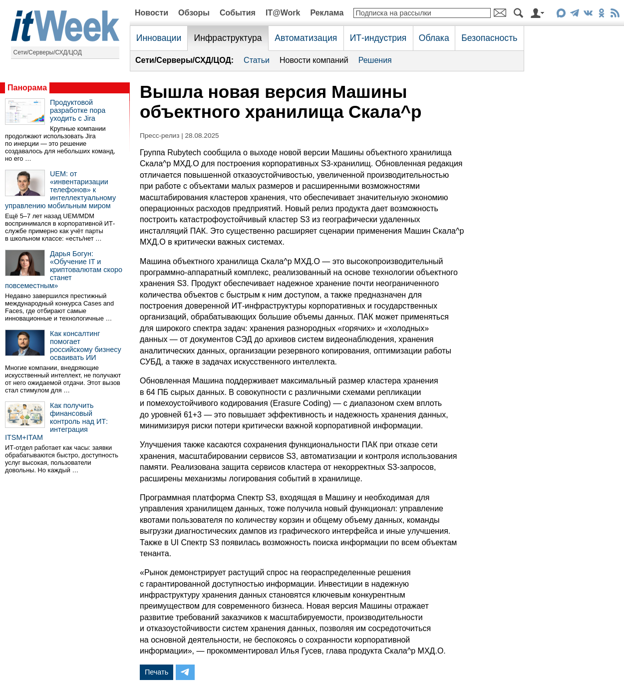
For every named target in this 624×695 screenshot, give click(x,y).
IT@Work (283, 12)
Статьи (257, 60)
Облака (434, 38)
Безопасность (489, 38)
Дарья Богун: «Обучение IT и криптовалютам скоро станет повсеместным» (63, 270)
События (238, 12)
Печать (156, 672)
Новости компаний (314, 60)
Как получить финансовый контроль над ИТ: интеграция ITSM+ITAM (56, 421)
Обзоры (194, 12)
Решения (375, 60)
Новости (151, 12)
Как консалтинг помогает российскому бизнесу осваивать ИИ (85, 345)
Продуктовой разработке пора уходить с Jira (77, 110)
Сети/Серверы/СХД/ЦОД (47, 52)
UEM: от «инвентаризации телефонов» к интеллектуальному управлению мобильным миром (60, 190)
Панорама (27, 87)
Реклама (326, 12)
